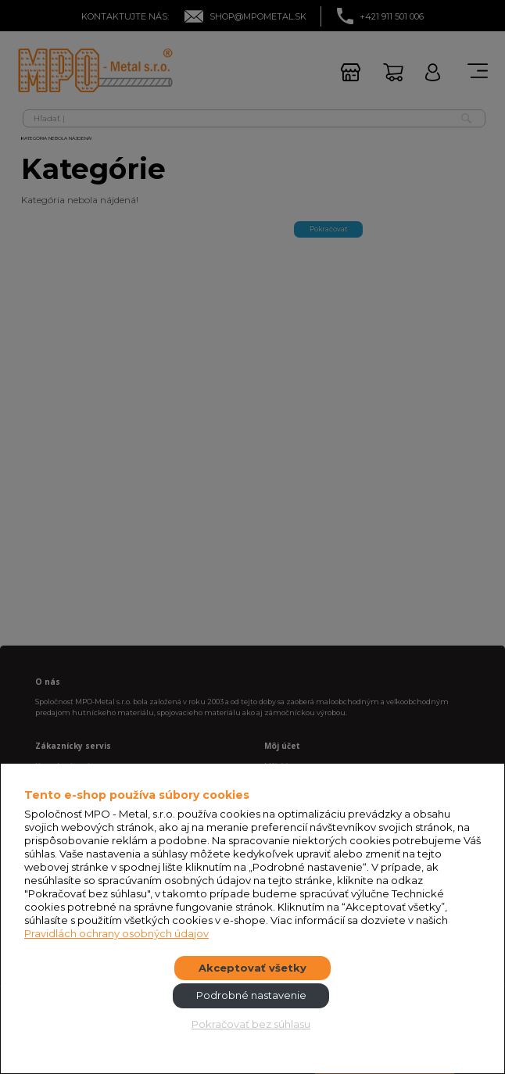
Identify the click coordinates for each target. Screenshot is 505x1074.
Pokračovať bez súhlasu (251, 1024)
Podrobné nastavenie (251, 995)
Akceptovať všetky (252, 967)
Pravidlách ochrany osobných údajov (116, 933)
